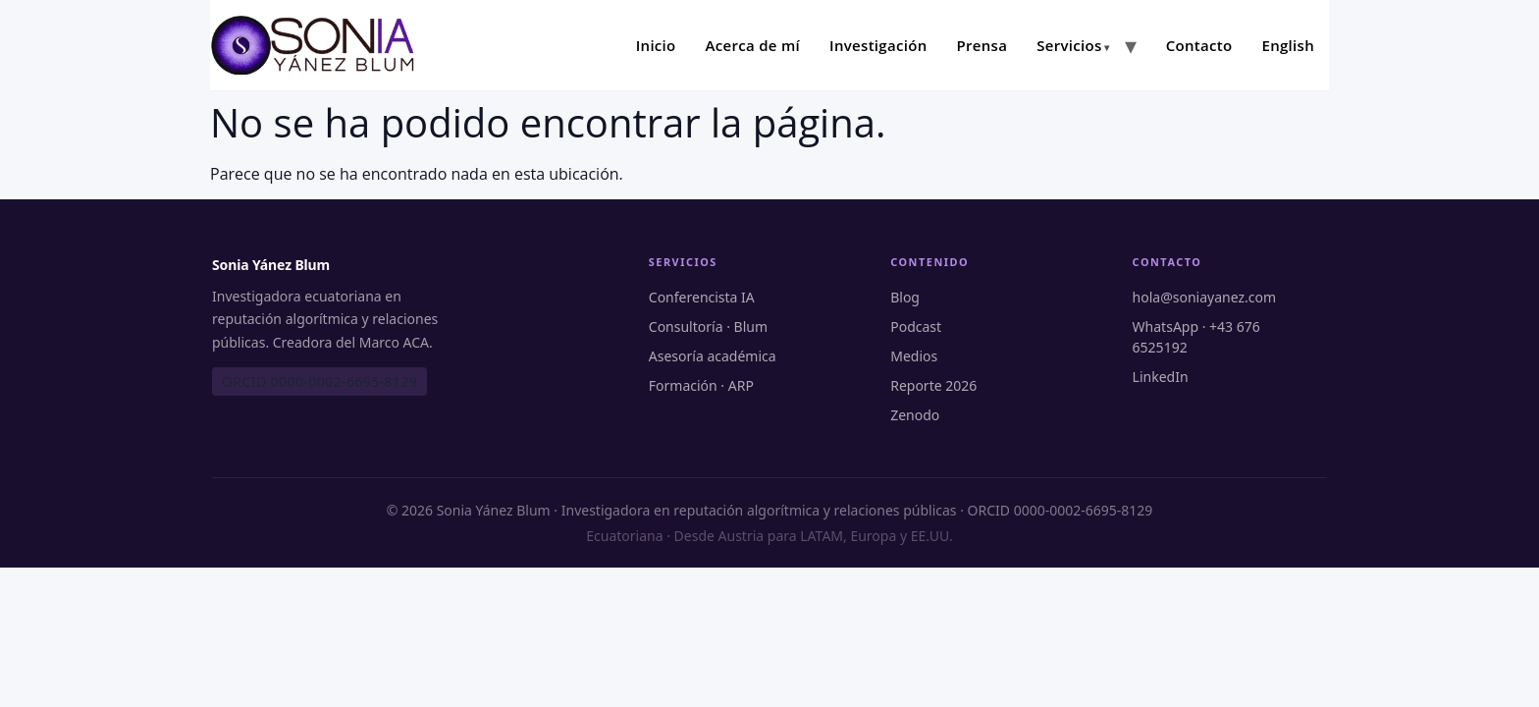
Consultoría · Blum (708, 326)
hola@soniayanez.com (1204, 297)
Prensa (981, 45)
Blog (905, 297)
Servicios (1068, 45)
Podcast (915, 326)
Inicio (656, 45)
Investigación (878, 45)
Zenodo (914, 415)
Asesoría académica (712, 356)
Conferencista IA (702, 297)
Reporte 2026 (933, 385)
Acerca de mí (753, 45)
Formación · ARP (701, 385)
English (1287, 45)
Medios (913, 356)
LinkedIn (1161, 376)
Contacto (1199, 45)
